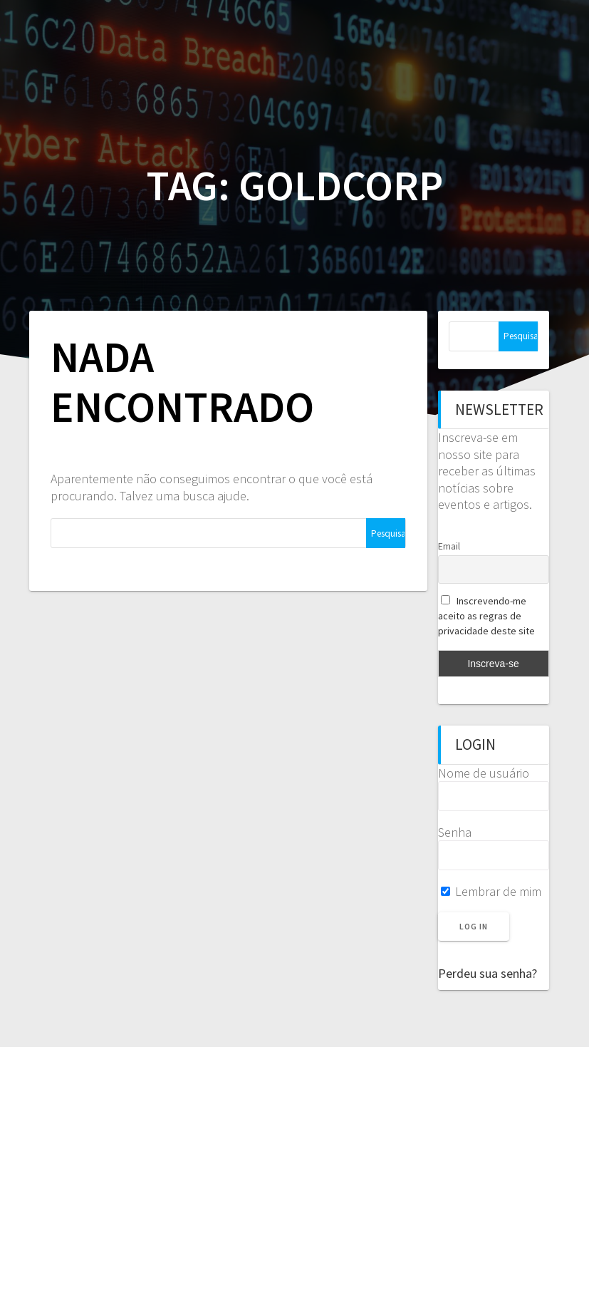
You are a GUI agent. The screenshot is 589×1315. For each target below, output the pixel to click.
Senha (454, 832)
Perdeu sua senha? (487, 973)
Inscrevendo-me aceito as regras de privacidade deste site (486, 615)
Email (449, 546)
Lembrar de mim (491, 891)
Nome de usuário (483, 773)
